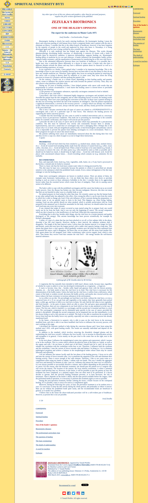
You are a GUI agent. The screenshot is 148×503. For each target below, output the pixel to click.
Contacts (7, 69)
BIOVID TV (7, 91)
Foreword (39, 413)
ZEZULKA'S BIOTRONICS (58, 463)
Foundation (7, 66)
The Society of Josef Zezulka (7, 13)
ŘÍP (7, 34)
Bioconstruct (7, 44)
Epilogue (39, 453)
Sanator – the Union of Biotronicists (7, 52)
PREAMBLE (7, 9)
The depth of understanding (46, 445)
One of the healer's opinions (46, 425)
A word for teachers (43, 449)
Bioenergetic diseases (43, 429)
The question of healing (44, 437)
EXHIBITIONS (7, 37)
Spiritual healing (42, 417)
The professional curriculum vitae (48, 433)
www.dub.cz (65, 475)
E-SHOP (7, 74)
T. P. (7, 63)
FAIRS (7, 40)
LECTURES (7, 27)
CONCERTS (7, 31)
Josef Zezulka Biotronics (7, 58)
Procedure (39, 421)
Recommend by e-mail (67, 485)
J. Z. (7, 47)
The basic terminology (44, 441)
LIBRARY (7, 24)
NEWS (7, 18)
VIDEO (7, 21)
